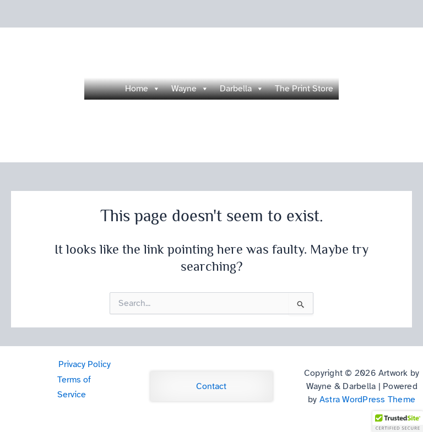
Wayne (190, 89)
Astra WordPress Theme (367, 399)
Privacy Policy (84, 364)
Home (142, 89)
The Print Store (304, 88)
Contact (211, 386)
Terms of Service (74, 387)
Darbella (242, 89)
